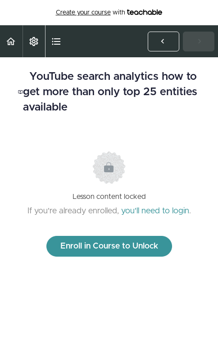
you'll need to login (155, 211)
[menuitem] (34, 41)
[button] (11, 41)
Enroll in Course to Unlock (109, 246)
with (109, 12)
